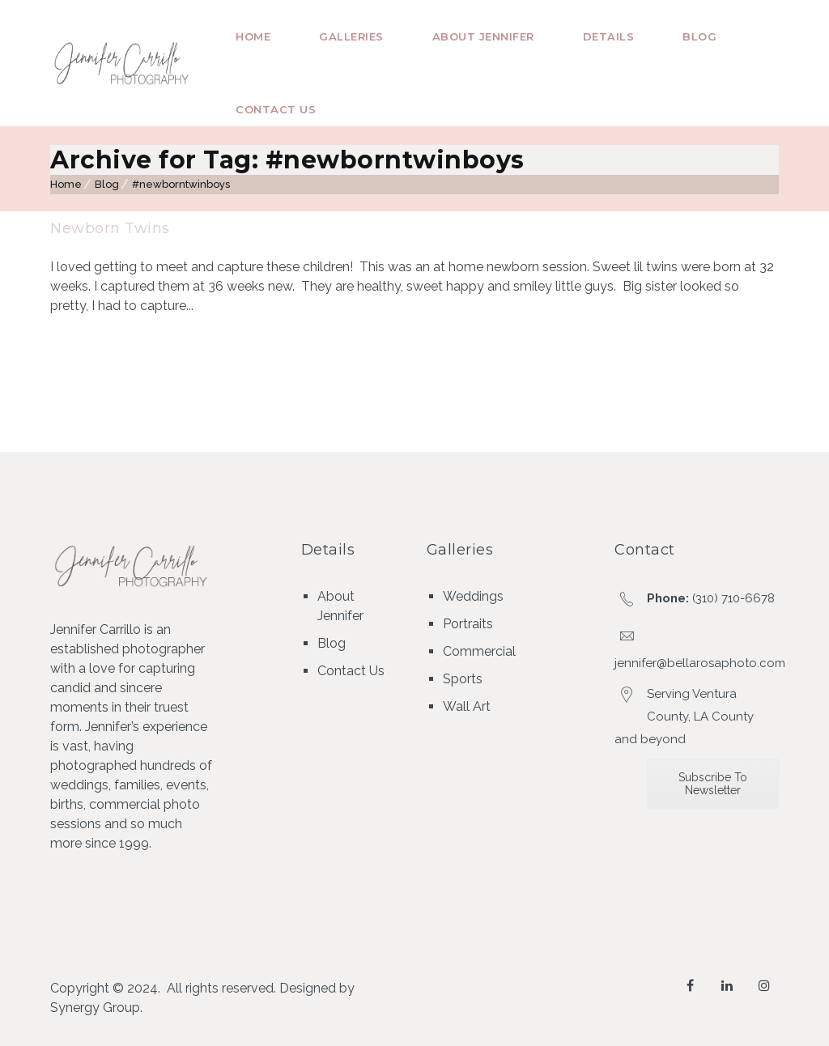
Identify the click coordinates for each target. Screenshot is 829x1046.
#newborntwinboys (181, 184)
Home (253, 36)
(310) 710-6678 (733, 598)
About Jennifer (483, 36)
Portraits (468, 623)
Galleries (351, 36)
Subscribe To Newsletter (712, 784)
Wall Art (467, 706)
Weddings (473, 596)
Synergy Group (95, 1007)
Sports (463, 679)
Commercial (479, 651)
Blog (699, 36)
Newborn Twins (110, 228)
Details (609, 36)
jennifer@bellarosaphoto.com (699, 663)
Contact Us (276, 109)
